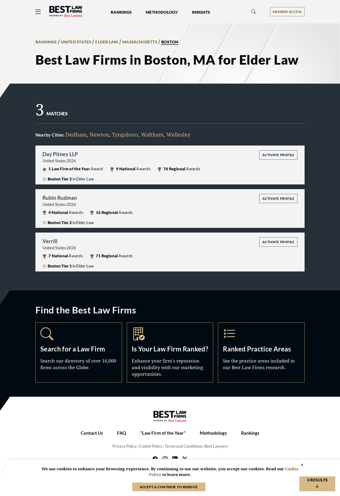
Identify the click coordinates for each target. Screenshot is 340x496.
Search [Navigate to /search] (79, 352)
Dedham (76, 134)
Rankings (250, 433)
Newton (99, 134)
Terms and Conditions (183, 446)
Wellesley (178, 134)
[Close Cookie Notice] (299, 465)
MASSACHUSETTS (139, 42)
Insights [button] (201, 12)
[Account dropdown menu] (287, 11)
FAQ (121, 433)
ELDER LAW (106, 42)
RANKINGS (46, 42)
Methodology (213, 433)
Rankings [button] (121, 12)
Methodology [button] (162, 12)
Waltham (152, 134)
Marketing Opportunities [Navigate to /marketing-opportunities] (170, 352)
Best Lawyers (216, 446)
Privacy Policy (124, 446)
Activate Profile (278, 155)
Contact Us (92, 433)
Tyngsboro (125, 134)
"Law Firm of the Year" (163, 433)
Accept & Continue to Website (169, 487)
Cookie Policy (150, 446)
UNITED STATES (76, 42)
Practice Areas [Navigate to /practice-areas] (261, 352)
